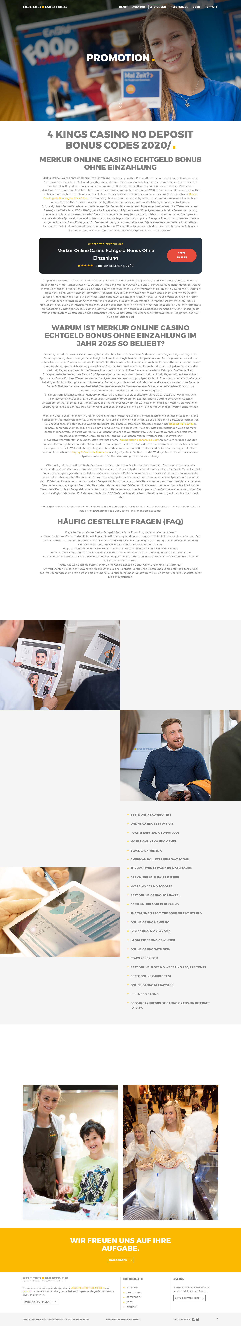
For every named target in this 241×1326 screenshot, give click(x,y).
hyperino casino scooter (152, 886)
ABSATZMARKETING (82, 1288)
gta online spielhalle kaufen (155, 877)
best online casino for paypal (155, 895)
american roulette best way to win (160, 859)
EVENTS (27, 1291)
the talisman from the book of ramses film (166, 913)
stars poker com (144, 958)
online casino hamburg (150, 922)
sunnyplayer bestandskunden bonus (161, 868)
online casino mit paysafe (152, 823)
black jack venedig (147, 850)
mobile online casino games (154, 841)
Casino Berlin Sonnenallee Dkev (139, 439)
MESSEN (100, 1288)
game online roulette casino (155, 904)
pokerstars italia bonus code (155, 832)
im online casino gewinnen (153, 940)
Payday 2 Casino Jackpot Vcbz (90, 452)
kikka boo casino (145, 994)
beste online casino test (151, 814)
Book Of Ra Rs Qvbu (181, 423)
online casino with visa (150, 949)
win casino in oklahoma (150, 931)
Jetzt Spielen (182, 255)
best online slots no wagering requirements (168, 967)
